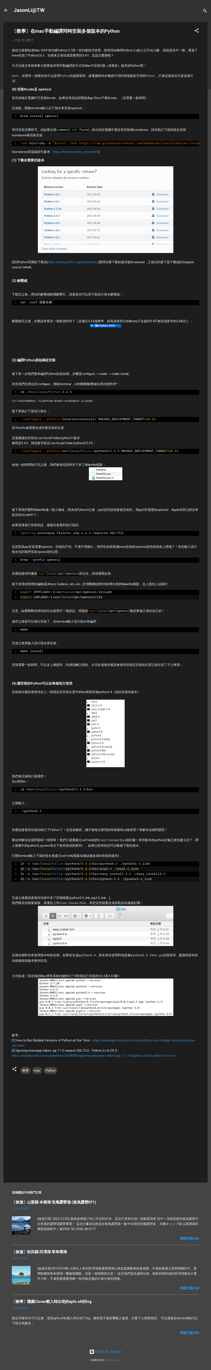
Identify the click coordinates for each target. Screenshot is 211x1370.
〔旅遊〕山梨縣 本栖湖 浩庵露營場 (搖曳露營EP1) (54, 1201)
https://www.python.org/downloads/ (73, 262)
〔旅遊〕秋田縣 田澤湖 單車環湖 (39, 1250)
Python (50, 1069)
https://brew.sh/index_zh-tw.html (76, 152)
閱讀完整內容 (189, 1237)
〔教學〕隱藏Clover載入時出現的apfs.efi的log (52, 1300)
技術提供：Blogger (105, 1350)
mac (37, 1069)
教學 (25, 1069)
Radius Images (113, 1358)
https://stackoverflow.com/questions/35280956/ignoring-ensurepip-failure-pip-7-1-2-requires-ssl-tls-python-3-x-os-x (94, 1054)
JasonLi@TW (29, 10)
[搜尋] (205, 11)
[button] (196, 31)
